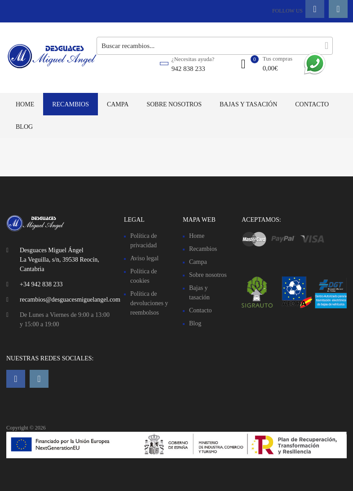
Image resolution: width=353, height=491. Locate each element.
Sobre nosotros (174, 104)
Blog (24, 126)
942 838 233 (188, 68)
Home (25, 104)
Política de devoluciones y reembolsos (149, 303)
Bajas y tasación (248, 104)
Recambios (70, 104)
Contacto (312, 104)
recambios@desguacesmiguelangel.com (70, 299)
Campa (118, 104)
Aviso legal (144, 258)
